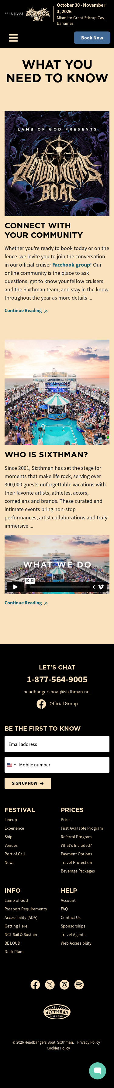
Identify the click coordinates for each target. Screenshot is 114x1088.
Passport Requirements (26, 909)
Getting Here (16, 926)
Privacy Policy (88, 1042)
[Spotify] (79, 985)
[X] (52, 985)
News (9, 862)
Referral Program (76, 836)
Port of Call (15, 854)
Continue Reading (27, 310)
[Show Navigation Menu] (13, 38)
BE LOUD (12, 943)
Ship (8, 836)
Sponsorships (73, 926)
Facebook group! (72, 264)
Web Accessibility (76, 943)
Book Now (92, 38)
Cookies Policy (58, 1048)
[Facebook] (37, 985)
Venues (11, 845)
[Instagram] (67, 985)
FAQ (64, 909)
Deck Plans (14, 951)
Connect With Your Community (44, 230)
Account (68, 900)
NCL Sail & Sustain (21, 934)
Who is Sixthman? (46, 454)
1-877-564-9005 (57, 679)
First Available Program (82, 828)
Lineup (11, 819)
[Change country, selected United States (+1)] (11, 765)
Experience (14, 828)
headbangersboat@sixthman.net (57, 692)
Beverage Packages (78, 871)
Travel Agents (73, 934)
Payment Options (76, 854)
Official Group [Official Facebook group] (57, 704)
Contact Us (71, 917)
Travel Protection (76, 862)
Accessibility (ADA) (21, 917)
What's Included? (76, 845)
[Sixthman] (57, 1012)
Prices (66, 819)
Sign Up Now (28, 783)
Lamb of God (16, 900)
